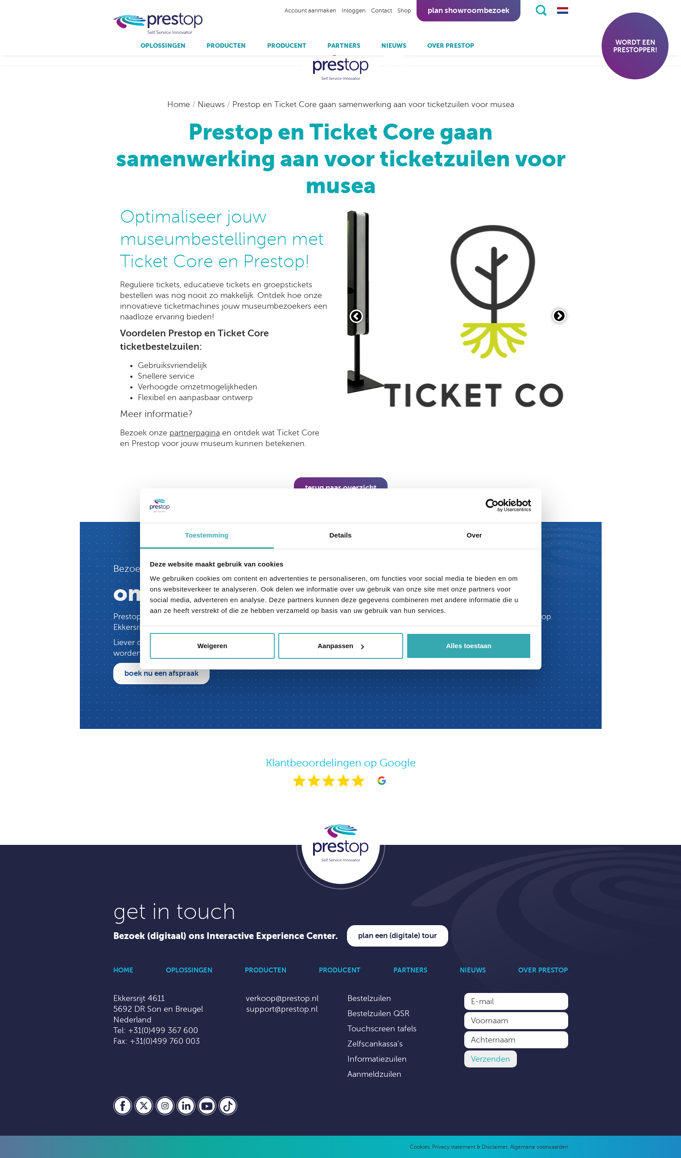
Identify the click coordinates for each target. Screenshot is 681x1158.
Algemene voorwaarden (539, 1147)
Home (179, 104)
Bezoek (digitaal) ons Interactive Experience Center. (225, 936)
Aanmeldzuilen (374, 1074)
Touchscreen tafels (382, 1028)
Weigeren (212, 645)
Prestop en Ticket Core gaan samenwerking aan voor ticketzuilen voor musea (373, 104)
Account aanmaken (310, 11)
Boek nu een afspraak (161, 673)
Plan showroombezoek (468, 10)
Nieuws (393, 45)
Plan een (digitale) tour (397, 935)
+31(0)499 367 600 (163, 1030)
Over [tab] (474, 535)
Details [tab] (341, 535)
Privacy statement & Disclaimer (470, 1147)
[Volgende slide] (559, 316)
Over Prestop (450, 45)
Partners (343, 45)
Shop (404, 11)
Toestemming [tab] (207, 535)
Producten (226, 45)
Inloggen (354, 11)
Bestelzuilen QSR (378, 1013)
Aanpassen (341, 645)
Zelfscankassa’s (375, 1043)
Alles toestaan (468, 645)
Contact (381, 11)
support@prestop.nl (282, 1009)
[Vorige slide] (356, 316)
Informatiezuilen (377, 1059)
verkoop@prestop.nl (282, 998)
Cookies (419, 1147)
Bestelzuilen (369, 998)
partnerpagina (194, 432)
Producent (286, 45)
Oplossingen (163, 45)
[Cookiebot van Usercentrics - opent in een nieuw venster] (492, 506)
